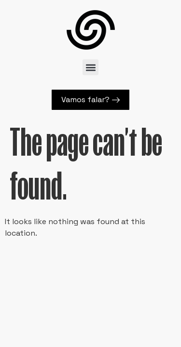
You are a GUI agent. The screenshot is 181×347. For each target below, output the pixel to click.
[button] (90, 67)
